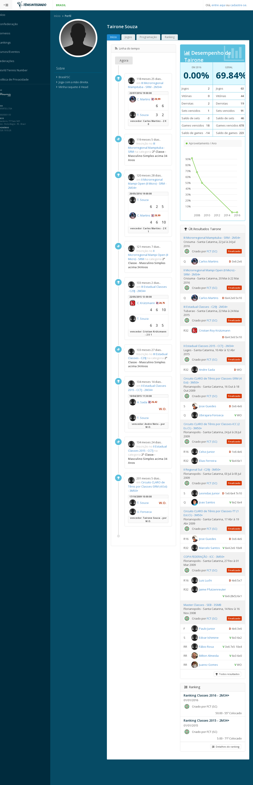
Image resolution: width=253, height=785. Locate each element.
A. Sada (145, 406)
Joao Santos (208, 517)
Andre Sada (208, 378)
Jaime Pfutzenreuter (213, 611)
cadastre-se (238, 5)
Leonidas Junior (210, 501)
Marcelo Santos (210, 563)
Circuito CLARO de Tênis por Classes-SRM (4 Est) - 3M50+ (149, 490)
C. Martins (146, 99)
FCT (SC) (213, 260)
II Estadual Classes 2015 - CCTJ (150, 453)
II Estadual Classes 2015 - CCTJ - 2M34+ (150, 392)
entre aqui (218, 5)
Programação (151, 37)
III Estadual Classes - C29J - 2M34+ (207, 315)
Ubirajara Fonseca (212, 423)
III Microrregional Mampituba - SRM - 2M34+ (148, 85)
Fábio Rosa (207, 668)
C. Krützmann (149, 303)
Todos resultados (227, 695)
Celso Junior (208, 460)
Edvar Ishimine (210, 659)
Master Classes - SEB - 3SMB (204, 626)
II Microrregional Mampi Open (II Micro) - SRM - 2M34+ (150, 184)
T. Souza (145, 115)
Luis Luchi (206, 602)
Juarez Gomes (209, 686)
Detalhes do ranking (225, 768)
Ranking (172, 37)
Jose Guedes (209, 414)
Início (60, 16)
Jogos (131, 37)
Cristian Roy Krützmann (216, 339)
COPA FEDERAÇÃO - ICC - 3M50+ (205, 578)
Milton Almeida (210, 677)
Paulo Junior (208, 650)
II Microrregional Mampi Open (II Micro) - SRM (149, 255)
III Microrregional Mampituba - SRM (149, 148)
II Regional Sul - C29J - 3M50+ (203, 478)
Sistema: (8, 90)
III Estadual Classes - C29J (146, 356)
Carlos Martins (210, 269)
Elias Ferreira (209, 469)
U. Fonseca (147, 516)
